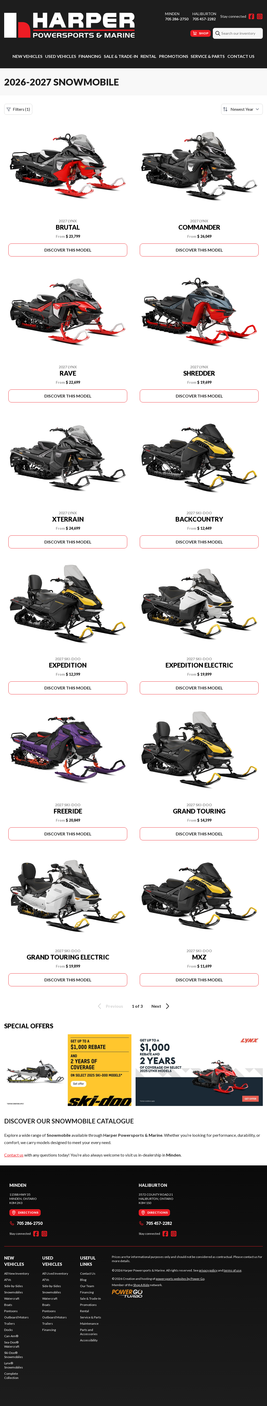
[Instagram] (260, 16)
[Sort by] (242, 109)
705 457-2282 (204, 19)
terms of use (232, 1270)
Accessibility (89, 1340)
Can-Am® (11, 1336)
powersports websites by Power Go (180, 1279)
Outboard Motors (16, 1317)
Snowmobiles (13, 1292)
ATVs (7, 1280)
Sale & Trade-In (121, 56)
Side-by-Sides (13, 1286)
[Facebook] (251, 16)
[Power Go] (158, 1293)
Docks (8, 1330)
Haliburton (204, 13)
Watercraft (11, 1298)
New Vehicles (28, 56)
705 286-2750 (176, 19)
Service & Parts (208, 56)
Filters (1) (18, 109)
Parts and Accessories (89, 1332)
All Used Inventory (55, 1273)
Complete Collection (11, 1376)
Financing (89, 56)
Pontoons (11, 1311)
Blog (83, 1280)
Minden (172, 13)
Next (161, 1006)
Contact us (13, 1154)
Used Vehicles (60, 56)
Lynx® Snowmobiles (13, 1365)
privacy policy (208, 1270)
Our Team (87, 1286)
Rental (148, 56)
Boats (8, 1305)
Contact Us (240, 56)
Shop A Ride (141, 1285)
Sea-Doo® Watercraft (11, 1344)
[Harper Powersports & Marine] (69, 25)
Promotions (173, 56)
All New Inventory (16, 1273)
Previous (109, 1006)
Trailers (9, 1323)
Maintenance (89, 1323)
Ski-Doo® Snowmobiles (13, 1355)
